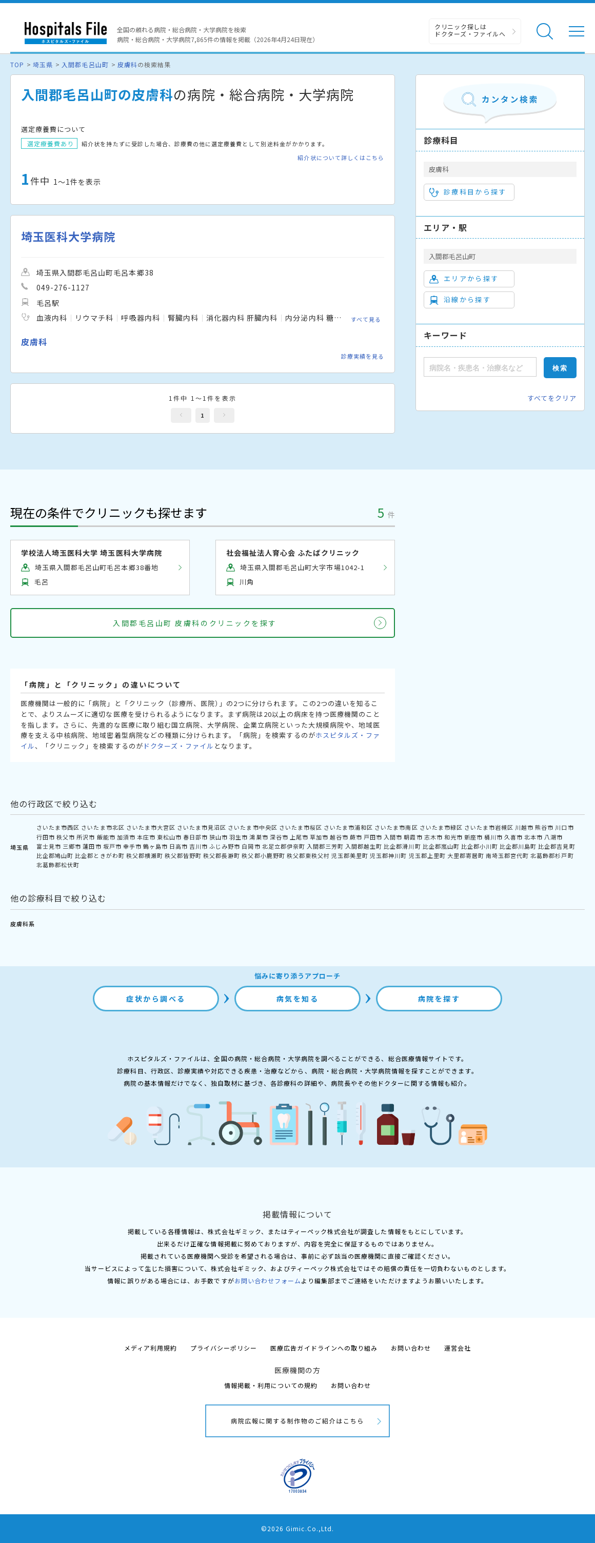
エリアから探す (464, 279)
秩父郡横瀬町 (144, 855)
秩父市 (65, 837)
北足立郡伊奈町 (283, 846)
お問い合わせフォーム (267, 1280)
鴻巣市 (258, 837)
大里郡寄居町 (465, 855)
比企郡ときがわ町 (99, 855)
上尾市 (299, 837)
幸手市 (132, 846)
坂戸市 (112, 846)
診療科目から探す (468, 192)
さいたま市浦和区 (348, 827)
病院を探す (439, 998)
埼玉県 (43, 64)
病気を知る (297, 998)
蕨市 (356, 837)
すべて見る (366, 319)
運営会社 (457, 1347)
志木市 (433, 837)
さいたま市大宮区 (150, 827)
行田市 (45, 837)
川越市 (524, 827)
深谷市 (279, 837)
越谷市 (339, 837)
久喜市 (513, 837)
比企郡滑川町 (402, 846)
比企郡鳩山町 (54, 855)
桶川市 (493, 837)
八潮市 (553, 837)
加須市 (126, 837)
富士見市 (48, 846)
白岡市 (251, 846)
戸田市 (373, 837)
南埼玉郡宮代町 (507, 855)
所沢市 (85, 837)
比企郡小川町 (479, 846)
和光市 (453, 837)
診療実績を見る (362, 356)
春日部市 (195, 837)
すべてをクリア (552, 398)
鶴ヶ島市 (155, 846)
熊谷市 (544, 827)
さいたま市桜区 (300, 827)
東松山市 (169, 837)
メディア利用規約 (150, 1347)
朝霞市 (413, 837)
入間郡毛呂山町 (85, 64)
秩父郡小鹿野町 (263, 855)
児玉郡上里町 (427, 855)
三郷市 (72, 846)
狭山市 (218, 837)
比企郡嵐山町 (441, 846)
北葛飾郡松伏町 (58, 865)
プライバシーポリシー (223, 1347)
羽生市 (238, 837)
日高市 (178, 846)
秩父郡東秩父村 (308, 855)
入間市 (393, 837)
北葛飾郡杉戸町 (551, 855)
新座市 (473, 837)
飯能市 (106, 837)
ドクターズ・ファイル (178, 746)
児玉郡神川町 (388, 855)
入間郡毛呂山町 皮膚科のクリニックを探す (194, 623)
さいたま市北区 (102, 827)
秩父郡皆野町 (183, 855)
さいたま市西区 (58, 827)
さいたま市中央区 (252, 827)
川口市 (564, 827)
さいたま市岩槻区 (488, 827)
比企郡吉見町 (556, 846)
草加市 (319, 837)
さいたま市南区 (396, 827)
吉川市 (198, 846)
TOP (17, 64)
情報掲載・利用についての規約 (271, 1385)
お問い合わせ (411, 1347)
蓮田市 (92, 846)
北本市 (533, 837)
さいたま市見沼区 (201, 827)
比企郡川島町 (518, 846)
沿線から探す (460, 300)
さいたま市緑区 (441, 827)
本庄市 (146, 837)
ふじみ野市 (224, 846)
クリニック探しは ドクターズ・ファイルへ (470, 30)
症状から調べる (156, 998)
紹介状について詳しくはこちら (341, 158)
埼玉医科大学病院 (68, 236)
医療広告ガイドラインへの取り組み (324, 1347)
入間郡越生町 (363, 846)
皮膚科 (127, 64)
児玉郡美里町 (349, 855)
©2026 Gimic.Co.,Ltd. (297, 1528)
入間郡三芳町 (325, 846)
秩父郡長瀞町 (221, 855)
